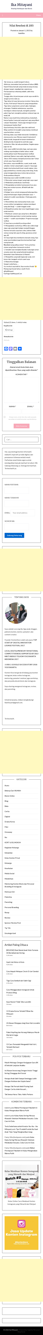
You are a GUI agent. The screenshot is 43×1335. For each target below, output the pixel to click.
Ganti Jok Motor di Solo (15, 962)
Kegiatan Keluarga (12, 848)
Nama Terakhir (12, 498)
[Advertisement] (21, 58)
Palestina (8, 897)
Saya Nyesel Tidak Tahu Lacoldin (18, 1002)
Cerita (7, 811)
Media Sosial (9, 873)
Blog (6, 801)
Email (30, 406)
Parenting (8, 902)
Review (7, 918)
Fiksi (6, 827)
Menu (38, 15)
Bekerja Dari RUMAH (13, 791)
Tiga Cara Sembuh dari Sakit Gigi (18, 981)
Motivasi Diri (10, 892)
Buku (6, 806)
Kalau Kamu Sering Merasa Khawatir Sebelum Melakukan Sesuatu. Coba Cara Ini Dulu (21, 1118)
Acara (7, 785)
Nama (12, 406)
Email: (20, 512)
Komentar (21, 374)
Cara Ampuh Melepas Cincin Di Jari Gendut (22, 971)
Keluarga (8, 863)
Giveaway (8, 832)
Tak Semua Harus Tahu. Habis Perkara (19, 1094)
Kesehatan (9, 868)
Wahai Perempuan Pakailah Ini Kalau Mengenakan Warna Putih (21, 1150)
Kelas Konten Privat (12, 858)
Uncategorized (10, 933)
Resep (7, 912)
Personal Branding (12, 907)
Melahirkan (9, 879)
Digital (7, 816)
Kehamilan (8, 853)
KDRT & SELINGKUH (13, 842)
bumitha (21, 33)
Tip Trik (7, 928)
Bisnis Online (10, 796)
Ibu (6, 837)
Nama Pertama (11, 485)
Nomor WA (9, 521)
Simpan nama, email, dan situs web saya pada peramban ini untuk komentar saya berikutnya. (23, 418)
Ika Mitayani (21, 5)
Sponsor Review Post (13, 923)
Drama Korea (10, 822)
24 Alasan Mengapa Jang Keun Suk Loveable (23, 1023)
